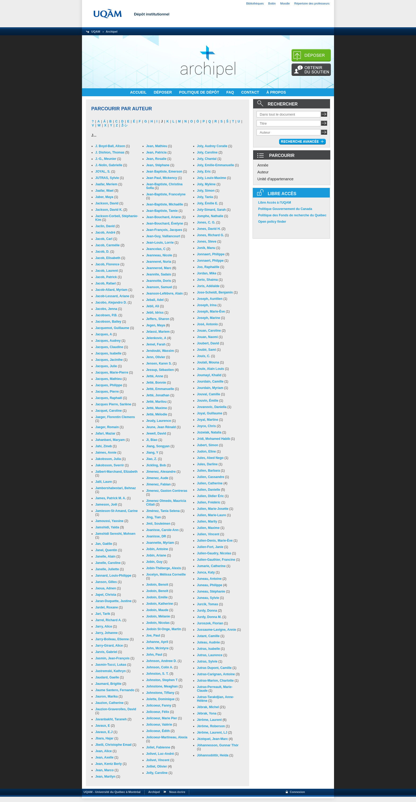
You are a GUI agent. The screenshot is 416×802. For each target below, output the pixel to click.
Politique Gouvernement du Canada (285, 209)
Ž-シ (125, 125)
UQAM (95, 31)
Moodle (285, 3)
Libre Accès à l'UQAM (274, 202)
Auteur (262, 172)
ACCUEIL (139, 92)
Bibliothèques (255, 3)
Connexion (297, 792)
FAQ (230, 92)
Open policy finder (272, 221)
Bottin (272, 3)
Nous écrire (177, 792)
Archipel (112, 31)
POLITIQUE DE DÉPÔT (199, 92)
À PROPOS (276, 92)
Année (262, 165)
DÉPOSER (163, 92)
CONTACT (250, 92)
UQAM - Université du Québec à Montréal (111, 792)
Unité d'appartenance (275, 179)
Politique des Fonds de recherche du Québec (292, 215)
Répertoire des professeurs (312, 3)
